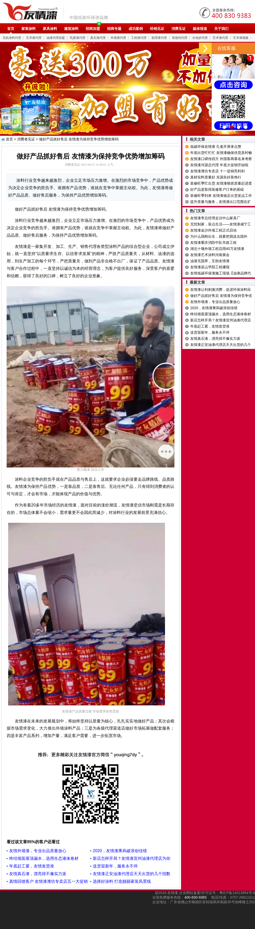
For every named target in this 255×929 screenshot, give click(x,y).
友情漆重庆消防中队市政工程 (213, 242)
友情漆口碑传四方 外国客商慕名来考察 (221, 159)
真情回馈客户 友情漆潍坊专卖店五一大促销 (48, 881)
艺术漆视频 (240, 38)
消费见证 (178, 29)
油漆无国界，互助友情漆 (210, 261)
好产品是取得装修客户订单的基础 (217, 189)
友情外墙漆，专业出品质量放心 (37, 851)
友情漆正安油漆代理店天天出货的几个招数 (131, 874)
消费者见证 (26, 139)
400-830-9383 (195, 897)
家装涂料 (28, 29)
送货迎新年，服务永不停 (115, 866)
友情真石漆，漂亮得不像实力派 (37, 874)
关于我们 (221, 29)
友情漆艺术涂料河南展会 (210, 255)
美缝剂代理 (179, 38)
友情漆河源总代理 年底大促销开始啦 (219, 165)
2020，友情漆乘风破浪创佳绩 (120, 851)
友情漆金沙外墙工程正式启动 (213, 230)
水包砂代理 (200, 38)
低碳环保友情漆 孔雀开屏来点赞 (215, 146)
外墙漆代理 (118, 38)
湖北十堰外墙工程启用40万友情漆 (217, 249)
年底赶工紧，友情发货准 (31, 866)
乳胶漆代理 (77, 38)
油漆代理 (58, 11)
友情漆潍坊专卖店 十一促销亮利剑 (217, 171)
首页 (10, 29)
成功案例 (136, 29)
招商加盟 (93, 29)
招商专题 (114, 29)
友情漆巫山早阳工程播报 (210, 267)
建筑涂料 (71, 29)
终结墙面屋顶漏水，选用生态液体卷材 (44, 858)
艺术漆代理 (33, 38)
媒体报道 (200, 29)
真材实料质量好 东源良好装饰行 (215, 177)
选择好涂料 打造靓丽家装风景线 (122, 881)
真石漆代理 (98, 38)
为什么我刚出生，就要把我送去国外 (218, 236)
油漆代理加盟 (55, 38)
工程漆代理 (138, 38)
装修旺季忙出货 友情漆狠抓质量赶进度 (221, 183)
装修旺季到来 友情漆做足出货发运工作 (221, 196)
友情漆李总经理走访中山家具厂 (215, 218)
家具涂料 (50, 29)
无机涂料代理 (12, 38)
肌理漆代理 (159, 38)
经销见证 (157, 29)
